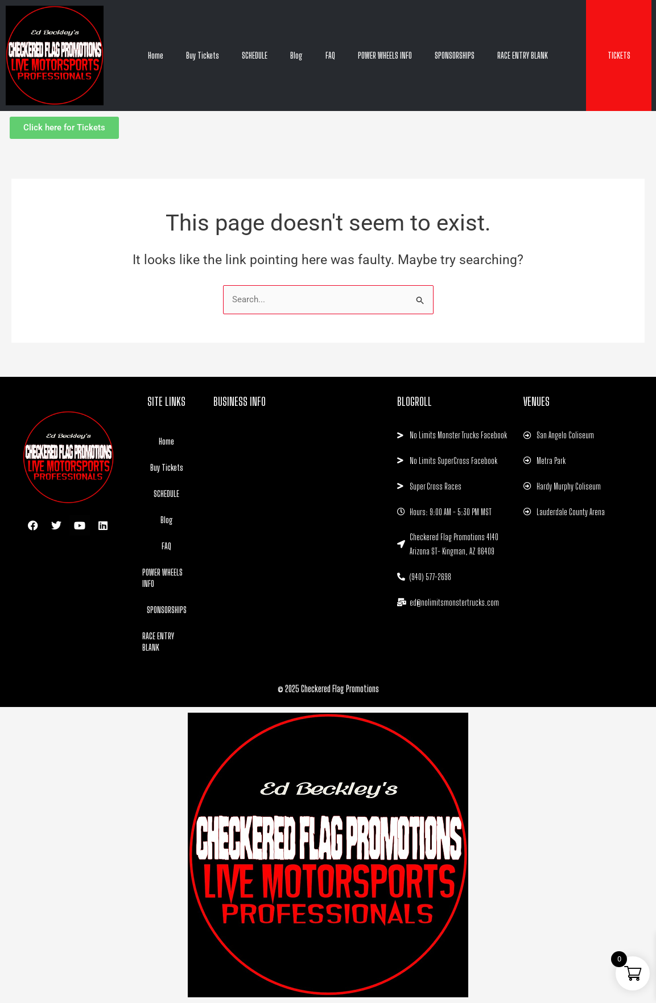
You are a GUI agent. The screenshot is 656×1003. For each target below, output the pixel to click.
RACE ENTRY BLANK (522, 55)
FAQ (330, 55)
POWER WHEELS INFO (385, 55)
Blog (296, 55)
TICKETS (619, 55)
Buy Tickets (202, 55)
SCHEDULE (254, 55)
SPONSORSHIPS (455, 55)
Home (155, 55)
